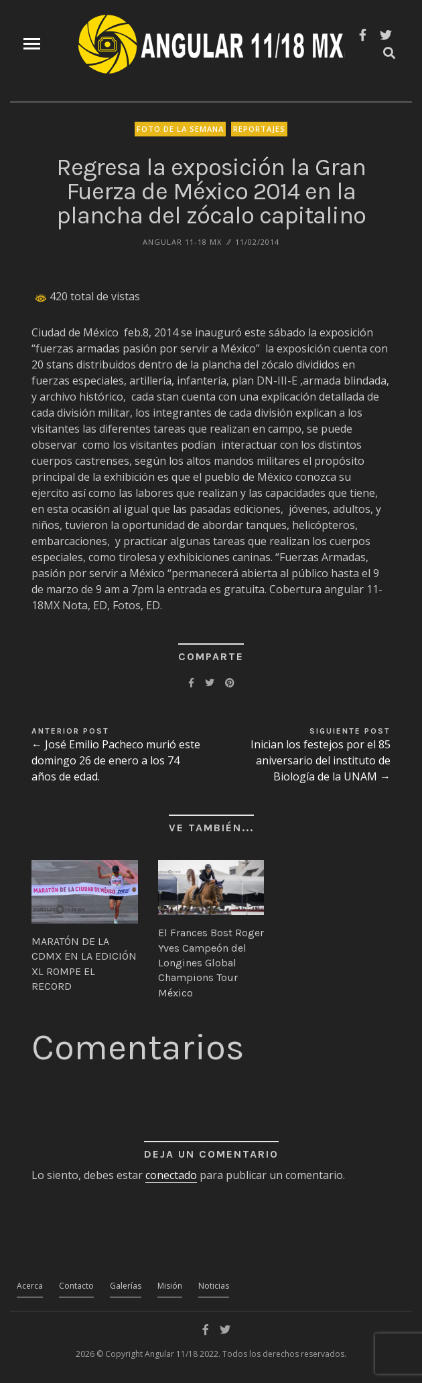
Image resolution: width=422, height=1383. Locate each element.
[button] (84, 892)
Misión (169, 1285)
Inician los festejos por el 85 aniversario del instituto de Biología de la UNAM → (321, 760)
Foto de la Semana (180, 129)
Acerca (30, 1285)
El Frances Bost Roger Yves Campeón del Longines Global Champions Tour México (211, 962)
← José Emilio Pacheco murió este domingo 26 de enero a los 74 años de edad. (115, 760)
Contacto (76, 1285)
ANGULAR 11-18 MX (182, 242)
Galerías (125, 1285)
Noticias (213, 1285)
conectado (171, 1175)
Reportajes (259, 129)
